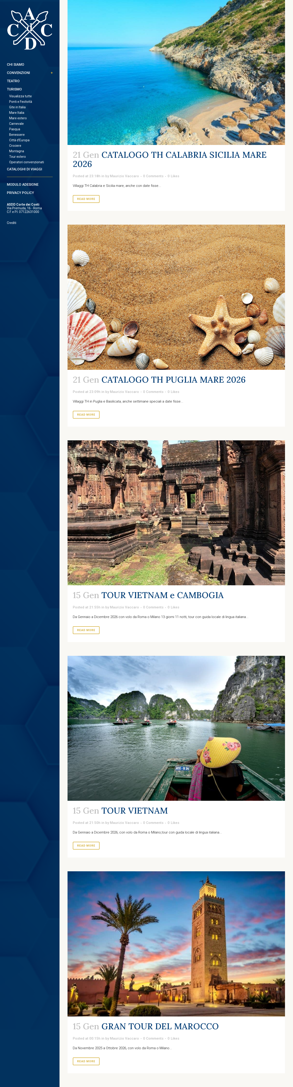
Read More (86, 199)
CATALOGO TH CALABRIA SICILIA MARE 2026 (170, 159)
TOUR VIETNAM (134, 810)
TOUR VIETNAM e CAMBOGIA (162, 595)
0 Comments (153, 176)
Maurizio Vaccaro (124, 176)
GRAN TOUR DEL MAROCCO (160, 1026)
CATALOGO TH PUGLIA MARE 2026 (173, 379)
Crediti (11, 223)
